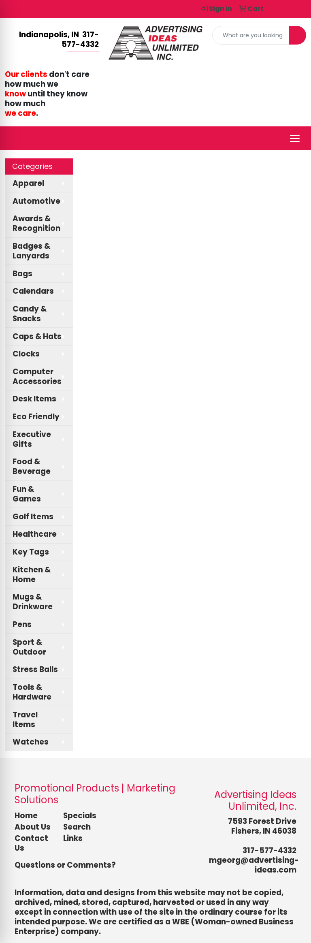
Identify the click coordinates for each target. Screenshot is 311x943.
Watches (31, 741)
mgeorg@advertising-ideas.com (254, 865)
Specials (79, 815)
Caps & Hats (37, 336)
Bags (22, 273)
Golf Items (33, 516)
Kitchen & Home (32, 574)
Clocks (26, 353)
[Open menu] (295, 138)
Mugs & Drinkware (33, 601)
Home (26, 815)
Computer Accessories (37, 376)
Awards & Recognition (36, 223)
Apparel (28, 183)
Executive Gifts (32, 439)
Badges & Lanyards (31, 251)
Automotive (36, 201)
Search (77, 826)
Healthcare (35, 534)
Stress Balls (35, 669)
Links (73, 838)
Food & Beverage (32, 466)
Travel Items (25, 719)
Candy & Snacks (30, 313)
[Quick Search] (250, 35)
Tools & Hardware (32, 692)
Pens (22, 624)
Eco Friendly (36, 416)
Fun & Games (27, 494)
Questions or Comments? (65, 865)
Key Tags (31, 551)
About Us (33, 826)
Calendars (33, 291)
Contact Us (31, 843)
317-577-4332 (269, 850)
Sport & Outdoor (29, 647)
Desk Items (34, 398)
